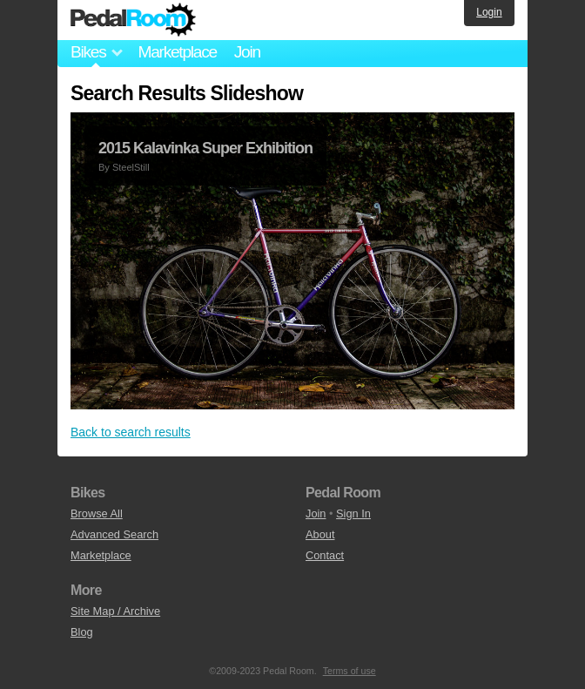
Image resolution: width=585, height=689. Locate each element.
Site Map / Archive (115, 611)
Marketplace (177, 52)
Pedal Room (133, 20)
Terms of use (349, 670)
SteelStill (131, 167)
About (320, 534)
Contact (325, 555)
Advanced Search (114, 534)
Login (488, 12)
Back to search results (131, 432)
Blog (82, 631)
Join (247, 52)
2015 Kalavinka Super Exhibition (205, 148)
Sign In (353, 513)
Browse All (97, 513)
